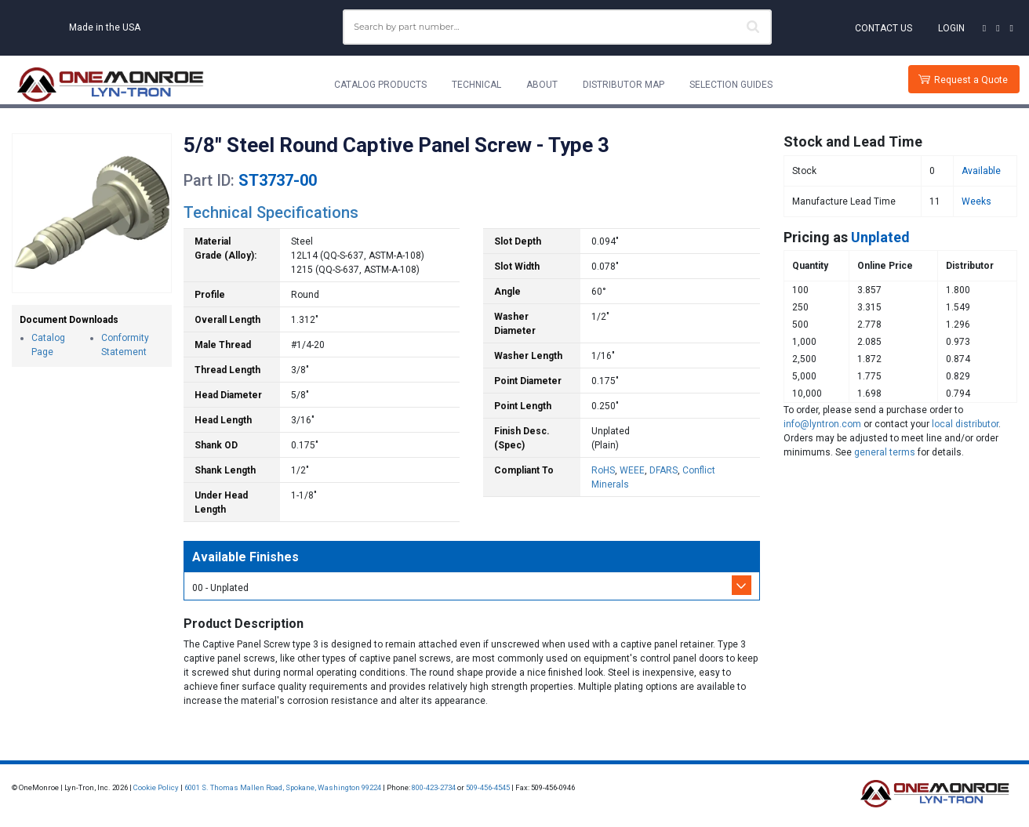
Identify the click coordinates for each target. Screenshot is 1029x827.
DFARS (663, 470)
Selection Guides (731, 84)
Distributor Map (623, 84)
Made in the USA (104, 27)
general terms (884, 452)
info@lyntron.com (822, 424)
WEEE (632, 470)
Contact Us (883, 28)
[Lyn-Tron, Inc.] (110, 84)
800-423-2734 (434, 787)
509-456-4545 (488, 787)
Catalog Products (380, 84)
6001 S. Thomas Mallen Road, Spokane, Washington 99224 (282, 787)
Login (951, 28)
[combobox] (557, 27)
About (542, 84)
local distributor (965, 424)
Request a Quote (971, 79)
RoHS (603, 470)
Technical (476, 84)
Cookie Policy (156, 787)
